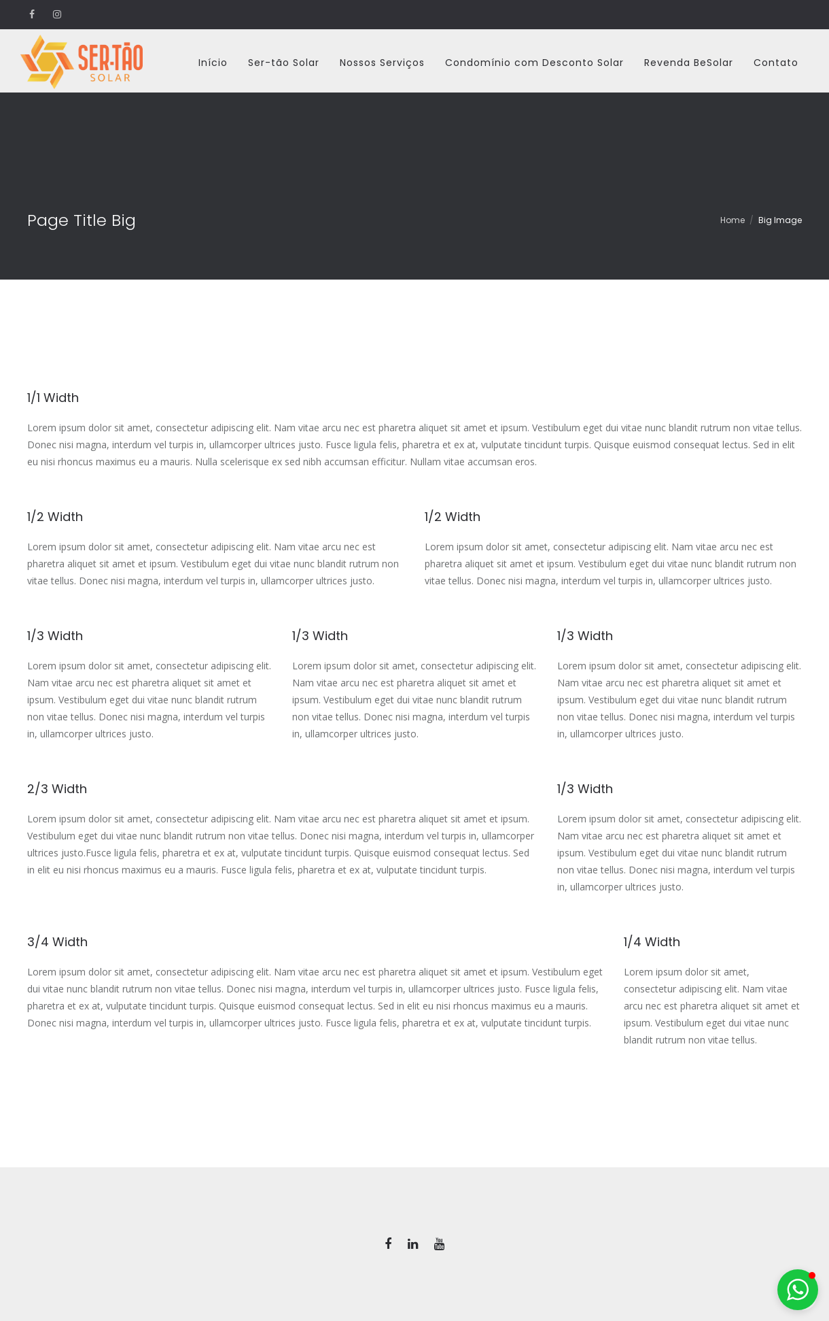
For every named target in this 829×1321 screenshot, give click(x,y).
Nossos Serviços (382, 62)
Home (732, 220)
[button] (797, 1289)
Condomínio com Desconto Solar (534, 62)
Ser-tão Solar (283, 62)
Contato (776, 62)
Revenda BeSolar (688, 62)
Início (213, 62)
